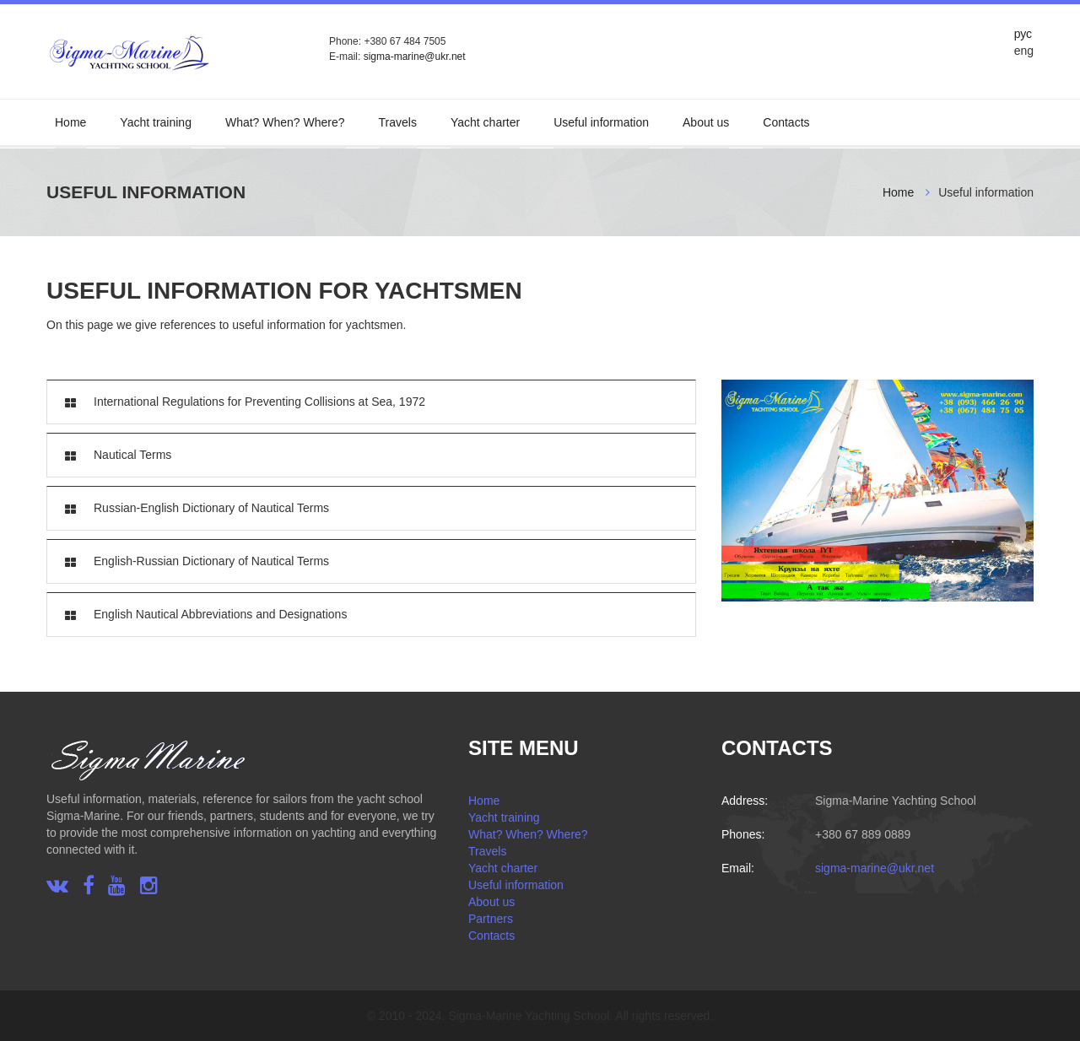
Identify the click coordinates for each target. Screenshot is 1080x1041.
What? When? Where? (285, 122)
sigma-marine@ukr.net (415, 56)
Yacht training (156, 122)
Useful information (601, 122)
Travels (398, 122)
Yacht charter (485, 122)
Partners (490, 918)
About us (706, 122)
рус (1023, 33)
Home (70, 122)
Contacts (786, 122)
